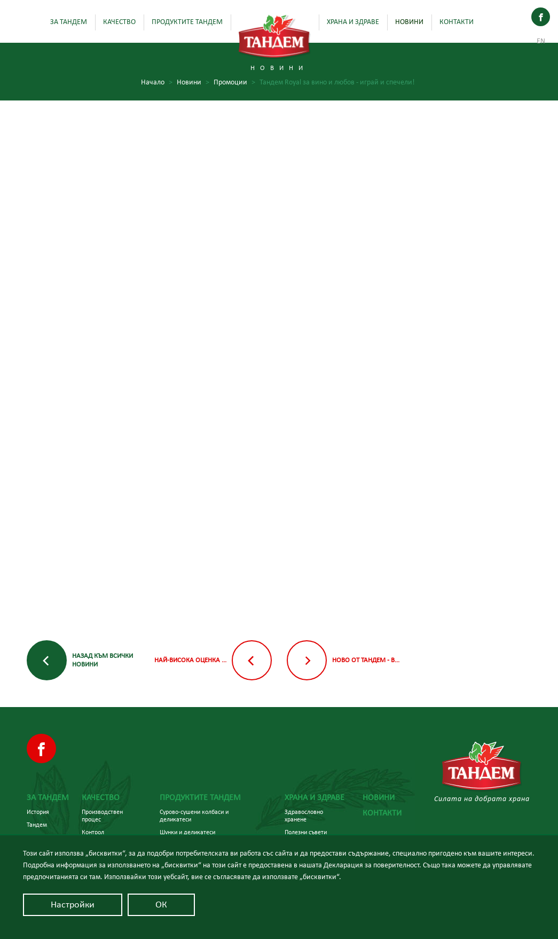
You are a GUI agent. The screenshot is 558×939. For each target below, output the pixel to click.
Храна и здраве (353, 22)
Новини (409, 22)
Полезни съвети (306, 832)
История (38, 812)
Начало (156, 82)
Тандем (37, 824)
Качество (119, 22)
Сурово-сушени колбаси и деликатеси (194, 815)
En (541, 41)
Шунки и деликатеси (187, 832)
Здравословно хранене (304, 815)
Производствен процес (102, 815)
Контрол (93, 832)
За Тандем (68, 22)
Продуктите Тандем (187, 22)
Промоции (234, 82)
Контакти (456, 22)
